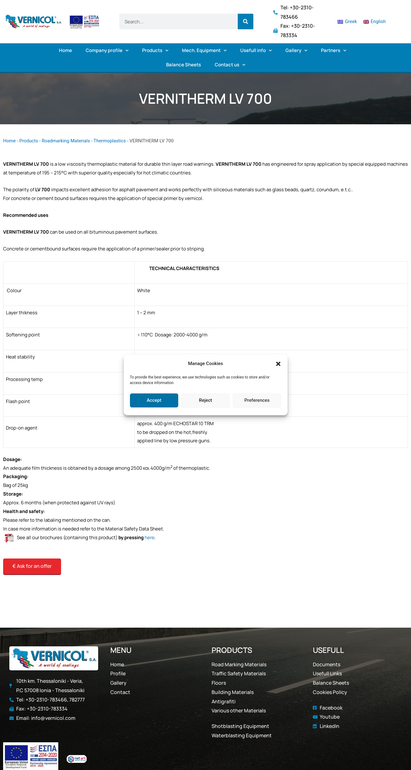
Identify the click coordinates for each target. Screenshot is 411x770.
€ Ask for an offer (32, 566)
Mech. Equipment (204, 50)
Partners (333, 50)
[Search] (245, 21)
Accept (154, 400)
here (150, 537)
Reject (205, 400)
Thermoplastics (109, 141)
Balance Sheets (183, 64)
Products (155, 50)
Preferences (257, 400)
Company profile (107, 50)
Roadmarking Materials (66, 141)
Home (65, 50)
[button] (278, 364)
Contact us (230, 65)
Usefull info (256, 50)
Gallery (296, 50)
